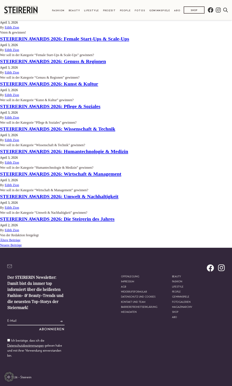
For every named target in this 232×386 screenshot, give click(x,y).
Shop (194, 10)
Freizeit (109, 10)
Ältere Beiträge (10, 240)
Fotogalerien (181, 302)
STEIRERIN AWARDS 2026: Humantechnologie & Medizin (64, 151)
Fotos (140, 10)
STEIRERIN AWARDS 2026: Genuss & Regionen (53, 61)
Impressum (128, 281)
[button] (9, 377)
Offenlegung (130, 276)
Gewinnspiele (159, 10)
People (125, 10)
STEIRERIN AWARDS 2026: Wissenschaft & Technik (57, 129)
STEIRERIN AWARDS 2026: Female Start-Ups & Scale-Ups (64, 38)
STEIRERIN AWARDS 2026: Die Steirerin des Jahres (57, 219)
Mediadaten (129, 312)
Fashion (58, 10)
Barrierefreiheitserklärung (140, 307)
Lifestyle (91, 10)
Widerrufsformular (135, 292)
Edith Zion (12, 27)
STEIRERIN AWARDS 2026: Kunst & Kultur (49, 84)
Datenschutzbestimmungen (25, 345)
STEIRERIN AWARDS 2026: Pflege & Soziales (50, 106)
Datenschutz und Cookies (139, 297)
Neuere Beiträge (11, 245)
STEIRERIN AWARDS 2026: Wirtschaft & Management (60, 174)
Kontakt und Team (134, 302)
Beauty (74, 10)
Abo (177, 10)
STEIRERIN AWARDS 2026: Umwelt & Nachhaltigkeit (59, 196)
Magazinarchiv (182, 307)
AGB (124, 286)
